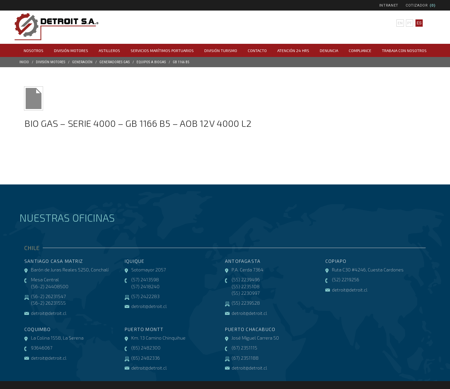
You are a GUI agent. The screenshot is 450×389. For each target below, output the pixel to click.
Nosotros (33, 50)
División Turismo (220, 50)
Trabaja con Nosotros (404, 50)
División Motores (71, 50)
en (400, 23)
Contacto (257, 50)
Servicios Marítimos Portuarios (162, 50)
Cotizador (417, 5)
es (419, 23)
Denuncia (329, 50)
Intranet (388, 5)
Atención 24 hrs (293, 50)
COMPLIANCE (360, 50)
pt (409, 23)
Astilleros (109, 50)
